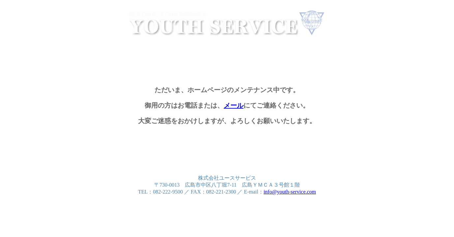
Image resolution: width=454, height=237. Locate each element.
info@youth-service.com (290, 192)
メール (233, 105)
